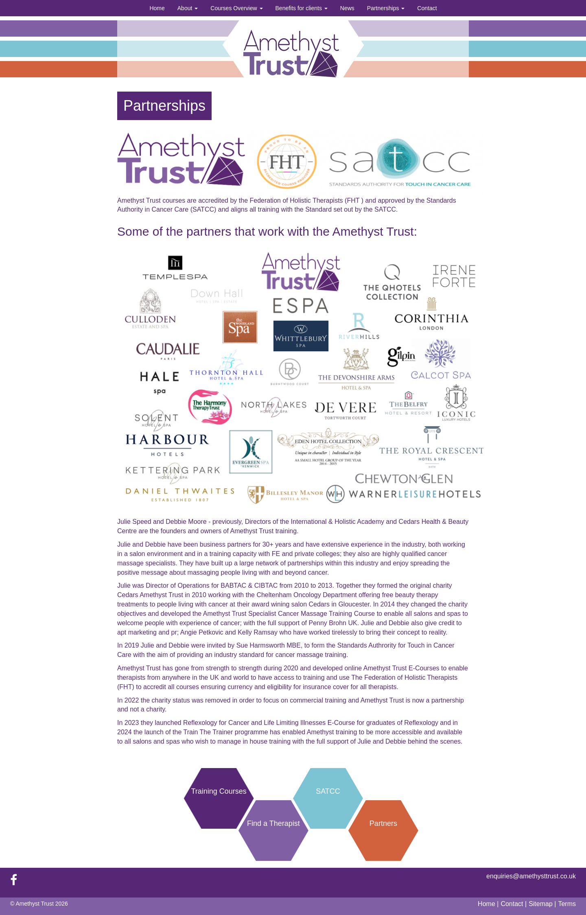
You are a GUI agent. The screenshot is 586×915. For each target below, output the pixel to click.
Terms (567, 903)
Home (156, 8)
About (187, 8)
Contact (427, 8)
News (347, 8)
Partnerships (386, 8)
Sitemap (541, 903)
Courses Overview (236, 8)
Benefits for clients (302, 8)
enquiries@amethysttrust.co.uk (531, 876)
